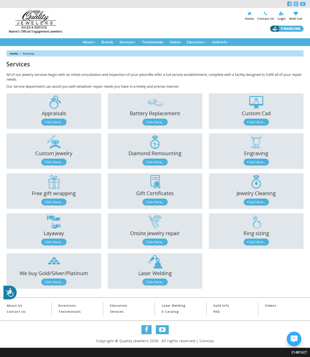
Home (14, 53)
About (89, 42)
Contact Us (16, 312)
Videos (175, 42)
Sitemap (206, 341)
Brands (107, 42)
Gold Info (219, 42)
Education (196, 42)
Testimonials (152, 42)
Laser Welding (173, 305)
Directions (67, 305)
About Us (14, 305)
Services (127, 42)
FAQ (216, 312)
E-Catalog (170, 312)
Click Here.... (54, 122)
